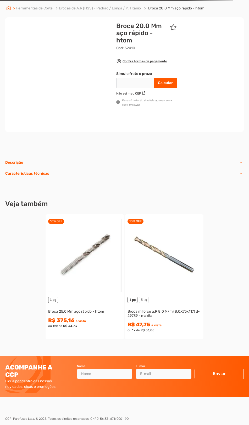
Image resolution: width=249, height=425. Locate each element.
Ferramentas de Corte (34, 8)
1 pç (53, 300)
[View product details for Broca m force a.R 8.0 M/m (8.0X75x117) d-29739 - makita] (164, 277)
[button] (141, 62)
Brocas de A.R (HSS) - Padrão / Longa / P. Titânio (100, 8)
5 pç (144, 300)
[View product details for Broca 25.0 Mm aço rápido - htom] (84, 277)
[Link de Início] (8, 8)
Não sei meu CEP (130, 93)
